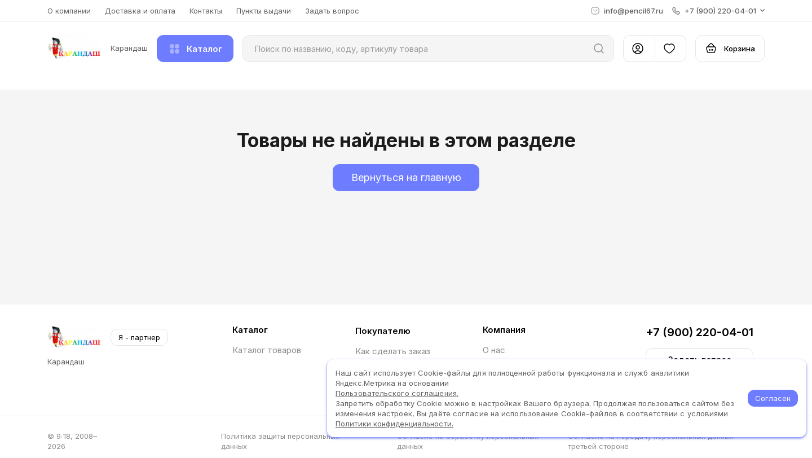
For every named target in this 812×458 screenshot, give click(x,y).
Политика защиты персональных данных (280, 441)
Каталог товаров (266, 350)
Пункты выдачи (263, 10)
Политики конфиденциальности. (394, 423)
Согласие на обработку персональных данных (468, 441)
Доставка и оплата (140, 10)
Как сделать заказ (392, 351)
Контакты (205, 10)
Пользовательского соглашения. (397, 393)
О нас (494, 350)
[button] (718, 11)
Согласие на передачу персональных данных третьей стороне (651, 441)
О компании (69, 10)
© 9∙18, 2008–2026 (72, 441)
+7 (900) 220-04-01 (699, 332)
